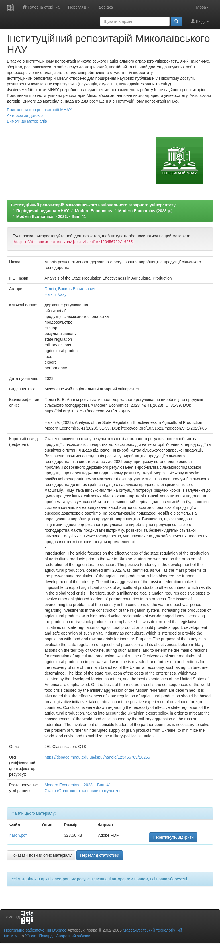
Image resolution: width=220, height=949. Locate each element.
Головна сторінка (41, 7)
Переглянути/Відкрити (173, 837)
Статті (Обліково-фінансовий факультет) (82, 790)
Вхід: (200, 21)
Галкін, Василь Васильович (69, 288)
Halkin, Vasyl (55, 294)
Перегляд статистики (99, 855)
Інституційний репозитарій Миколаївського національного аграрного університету (93, 205)
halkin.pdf (18, 835)
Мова (202, 7)
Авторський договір (25, 115)
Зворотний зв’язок (73, 936)
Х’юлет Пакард (39, 936)
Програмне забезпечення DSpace (35, 930)
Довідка (106, 7)
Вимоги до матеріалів (27, 121)
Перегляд (79, 7)
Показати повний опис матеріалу (41, 855)
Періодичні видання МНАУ (42, 210)
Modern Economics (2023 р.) (145, 210)
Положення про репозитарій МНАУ (39, 109)
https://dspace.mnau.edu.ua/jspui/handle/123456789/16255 (97, 757)
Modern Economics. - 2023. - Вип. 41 (51, 216)
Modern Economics (93, 210)
